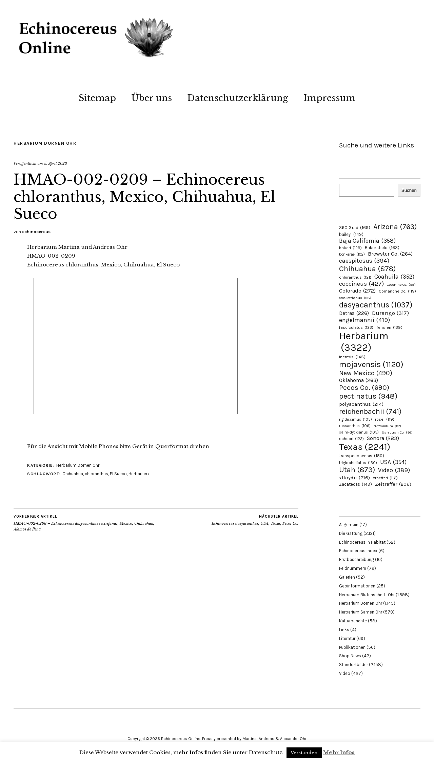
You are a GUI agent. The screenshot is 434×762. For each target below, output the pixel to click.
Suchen (409, 190)
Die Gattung (350, 533)
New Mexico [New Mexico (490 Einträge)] (365, 373)
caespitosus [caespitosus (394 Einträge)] (364, 260)
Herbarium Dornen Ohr (45, 143)
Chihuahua (72, 473)
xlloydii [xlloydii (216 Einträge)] (354, 478)
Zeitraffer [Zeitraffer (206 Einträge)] (393, 484)
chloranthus (96, 473)
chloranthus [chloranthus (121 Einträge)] (355, 277)
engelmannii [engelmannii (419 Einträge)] (364, 320)
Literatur (347, 638)
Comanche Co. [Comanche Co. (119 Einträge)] (397, 291)
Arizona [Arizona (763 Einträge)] (395, 226)
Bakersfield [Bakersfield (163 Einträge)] (382, 247)
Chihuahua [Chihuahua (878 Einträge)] (367, 268)
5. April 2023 (55, 163)
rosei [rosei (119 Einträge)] (384, 419)
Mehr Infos (339, 752)
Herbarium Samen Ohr (360, 612)
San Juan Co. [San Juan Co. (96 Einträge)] (397, 432)
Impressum (329, 98)
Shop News (350, 655)
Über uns (151, 98)
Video (344, 673)
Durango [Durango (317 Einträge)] (390, 312)
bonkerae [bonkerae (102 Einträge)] (352, 254)
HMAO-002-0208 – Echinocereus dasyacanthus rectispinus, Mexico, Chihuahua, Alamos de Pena (85, 523)
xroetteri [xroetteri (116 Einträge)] (385, 478)
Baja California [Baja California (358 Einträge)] (367, 240)
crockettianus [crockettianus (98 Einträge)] (355, 298)
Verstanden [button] (304, 753)
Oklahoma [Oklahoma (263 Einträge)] (358, 380)
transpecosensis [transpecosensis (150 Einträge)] (361, 455)
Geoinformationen (357, 585)
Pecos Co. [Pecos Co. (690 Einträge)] (364, 387)
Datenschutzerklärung (237, 98)
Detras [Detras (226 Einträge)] (354, 313)
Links (344, 629)
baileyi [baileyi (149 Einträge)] (351, 234)
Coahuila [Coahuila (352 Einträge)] (394, 276)
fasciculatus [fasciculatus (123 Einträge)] (356, 327)
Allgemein (348, 524)
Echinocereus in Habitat (362, 542)
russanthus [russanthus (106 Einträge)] (355, 426)
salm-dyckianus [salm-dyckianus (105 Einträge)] (359, 432)
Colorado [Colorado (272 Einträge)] (357, 290)
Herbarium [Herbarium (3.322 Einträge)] (363, 341)
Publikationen (352, 647)
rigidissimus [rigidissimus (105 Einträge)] (355, 419)
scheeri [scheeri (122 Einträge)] (351, 438)
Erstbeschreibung (356, 559)
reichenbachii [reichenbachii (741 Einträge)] (370, 411)
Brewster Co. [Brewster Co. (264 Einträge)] (390, 253)
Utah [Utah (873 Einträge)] (357, 469)
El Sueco (118, 473)
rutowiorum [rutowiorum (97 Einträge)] (387, 426)
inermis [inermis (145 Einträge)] (352, 356)
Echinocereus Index (358, 550)
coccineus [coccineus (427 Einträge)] (361, 283)
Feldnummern (352, 568)
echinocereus (36, 231)
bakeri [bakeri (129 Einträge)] (350, 247)
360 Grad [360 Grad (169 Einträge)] (354, 227)
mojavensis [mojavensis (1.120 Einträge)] (371, 364)
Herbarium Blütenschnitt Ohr (367, 594)
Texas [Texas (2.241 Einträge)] (364, 446)
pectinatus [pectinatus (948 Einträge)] (368, 396)
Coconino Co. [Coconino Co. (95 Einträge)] (401, 284)
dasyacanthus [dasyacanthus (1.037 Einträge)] (376, 304)
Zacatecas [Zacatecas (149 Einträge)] (355, 484)
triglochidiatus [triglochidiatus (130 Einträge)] (358, 462)
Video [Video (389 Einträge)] (394, 470)
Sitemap (97, 98)
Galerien (347, 577)
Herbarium (139, 473)
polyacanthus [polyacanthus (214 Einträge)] (361, 404)
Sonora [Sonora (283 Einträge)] (383, 438)
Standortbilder (353, 664)
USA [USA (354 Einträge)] (393, 462)
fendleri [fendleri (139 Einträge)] (389, 327)
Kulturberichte (353, 620)
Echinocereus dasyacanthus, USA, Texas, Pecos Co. (255, 520)
